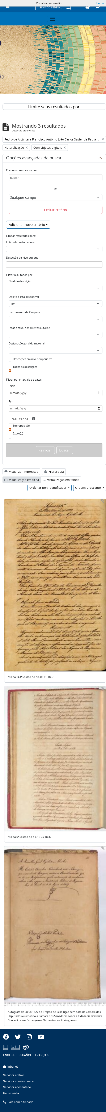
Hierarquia (54, 472)
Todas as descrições (25, 367)
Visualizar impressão (21, 472)
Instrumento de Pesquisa (24, 312)
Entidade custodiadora (20, 242)
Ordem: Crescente (88, 488)
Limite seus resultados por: (54, 107)
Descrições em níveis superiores (32, 359)
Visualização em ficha (21, 480)
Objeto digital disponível (24, 297)
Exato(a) (18, 433)
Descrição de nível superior (22, 257)
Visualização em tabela (61, 480)
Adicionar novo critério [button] (27, 224)
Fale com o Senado (18, 1102)
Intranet (10, 1066)
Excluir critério (55, 210)
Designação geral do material (26, 343)
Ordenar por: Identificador (48, 488)
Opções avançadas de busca (33, 158)
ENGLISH (9, 1055)
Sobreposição (21, 426)
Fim (11, 401)
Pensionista (11, 1093)
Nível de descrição (20, 281)
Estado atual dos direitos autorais (29, 328)
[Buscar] (55, 178)
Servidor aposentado (17, 1087)
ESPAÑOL (25, 1055)
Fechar (100, 3)
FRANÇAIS (42, 1055)
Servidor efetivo (13, 1075)
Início (12, 386)
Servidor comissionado (18, 1081)
